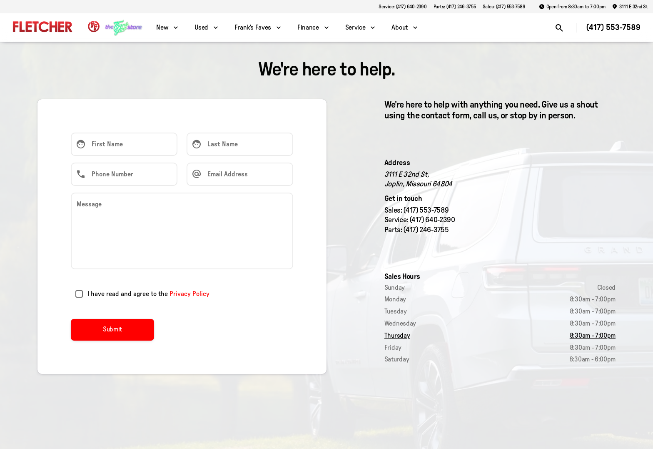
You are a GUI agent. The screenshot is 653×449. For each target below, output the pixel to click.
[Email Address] (240, 174)
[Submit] (112, 330)
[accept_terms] (79, 294)
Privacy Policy (189, 294)
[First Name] (124, 144)
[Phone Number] (124, 174)
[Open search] (559, 28)
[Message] (182, 231)
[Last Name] (240, 144)
